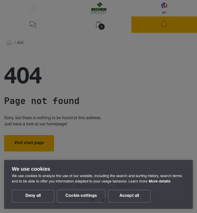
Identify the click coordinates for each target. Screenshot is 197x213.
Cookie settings (81, 196)
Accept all (129, 196)
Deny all (33, 196)
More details (160, 182)
